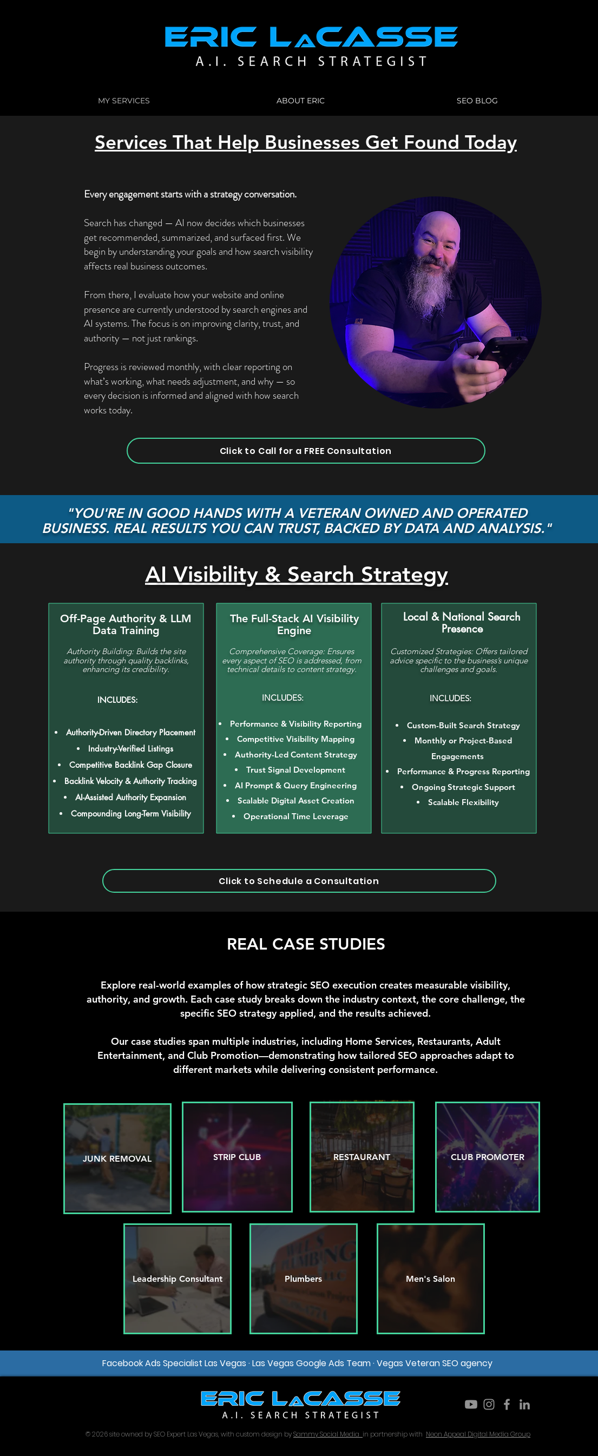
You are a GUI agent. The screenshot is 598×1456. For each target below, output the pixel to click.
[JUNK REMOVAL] (117, 1158)
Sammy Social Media (328, 1434)
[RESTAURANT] (362, 1157)
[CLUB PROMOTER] (487, 1157)
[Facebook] (507, 1404)
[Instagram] (489, 1404)
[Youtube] (471, 1404)
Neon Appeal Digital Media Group (478, 1434)
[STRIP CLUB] (237, 1157)
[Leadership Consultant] (177, 1278)
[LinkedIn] (524, 1404)
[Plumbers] (303, 1278)
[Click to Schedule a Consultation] (299, 881)
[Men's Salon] (431, 1278)
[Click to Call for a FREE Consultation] (306, 451)
